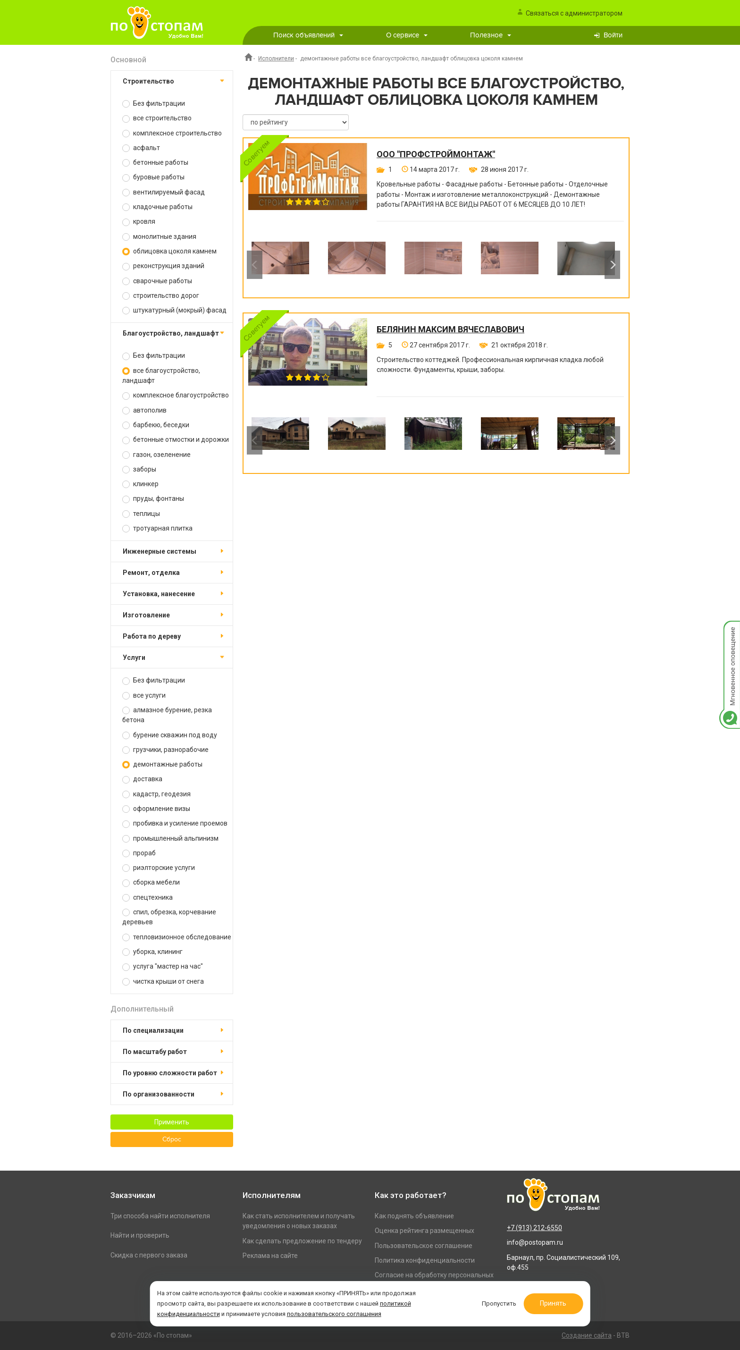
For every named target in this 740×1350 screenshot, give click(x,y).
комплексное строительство (172, 133)
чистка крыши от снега (163, 982)
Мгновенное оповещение (729, 630)
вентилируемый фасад (163, 192)
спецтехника (147, 898)
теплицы (141, 514)
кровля (138, 222)
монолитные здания (159, 237)
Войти (613, 35)
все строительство (157, 118)
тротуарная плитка (157, 528)
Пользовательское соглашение (423, 1245)
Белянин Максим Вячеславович (450, 329)
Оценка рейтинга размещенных (424, 1230)
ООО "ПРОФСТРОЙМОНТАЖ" (436, 154)
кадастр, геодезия (156, 794)
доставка (142, 779)
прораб (139, 853)
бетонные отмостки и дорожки (175, 440)
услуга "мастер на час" (162, 966)
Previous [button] (254, 265)
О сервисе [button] (407, 35)
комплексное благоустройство (175, 395)
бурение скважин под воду (169, 735)
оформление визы (156, 809)
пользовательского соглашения (334, 1313)
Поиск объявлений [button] (308, 35)
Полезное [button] (490, 35)
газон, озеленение (156, 455)
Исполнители (276, 58)
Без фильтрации (153, 104)
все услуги (144, 696)
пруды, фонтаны (153, 499)
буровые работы (153, 177)
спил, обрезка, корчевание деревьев (169, 917)
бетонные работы (155, 163)
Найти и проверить (139, 1235)
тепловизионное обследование (176, 937)
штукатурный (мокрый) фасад (174, 310)
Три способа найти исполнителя (160, 1216)
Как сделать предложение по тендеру (302, 1241)
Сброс (171, 1139)
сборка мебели (151, 882)
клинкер (140, 484)
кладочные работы (157, 207)
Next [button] (612, 265)
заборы (139, 469)
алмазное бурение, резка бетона (167, 715)
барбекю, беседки (155, 425)
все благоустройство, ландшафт (161, 375)
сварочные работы (157, 281)
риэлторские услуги (158, 868)
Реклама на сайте (270, 1255)
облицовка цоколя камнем (169, 251)
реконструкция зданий (163, 266)
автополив (144, 410)
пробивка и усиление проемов (174, 823)
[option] (280, 265)
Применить (171, 1122)
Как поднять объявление (414, 1216)
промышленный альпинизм (170, 839)
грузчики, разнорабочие (165, 750)
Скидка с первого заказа (148, 1255)
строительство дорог (160, 296)
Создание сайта (587, 1335)
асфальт (141, 148)
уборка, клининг (152, 952)
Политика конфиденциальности (425, 1260)
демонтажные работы (162, 764)
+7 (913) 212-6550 (534, 1228)
